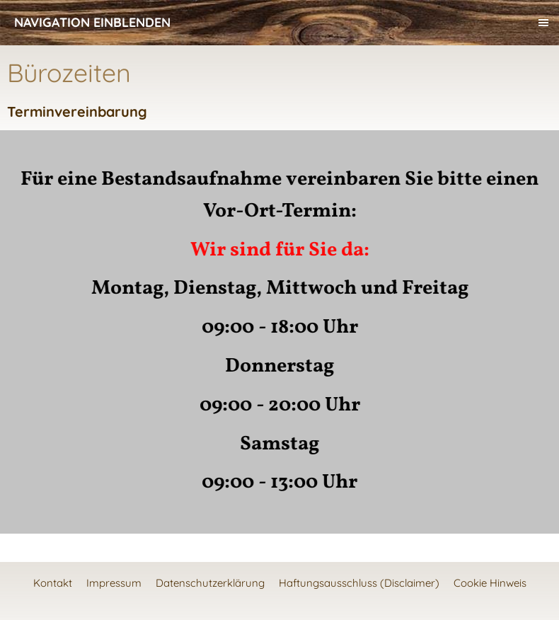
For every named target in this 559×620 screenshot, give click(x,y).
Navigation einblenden (92, 22)
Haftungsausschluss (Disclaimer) (359, 583)
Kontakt (52, 583)
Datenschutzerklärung (210, 583)
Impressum (114, 583)
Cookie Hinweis (490, 583)
